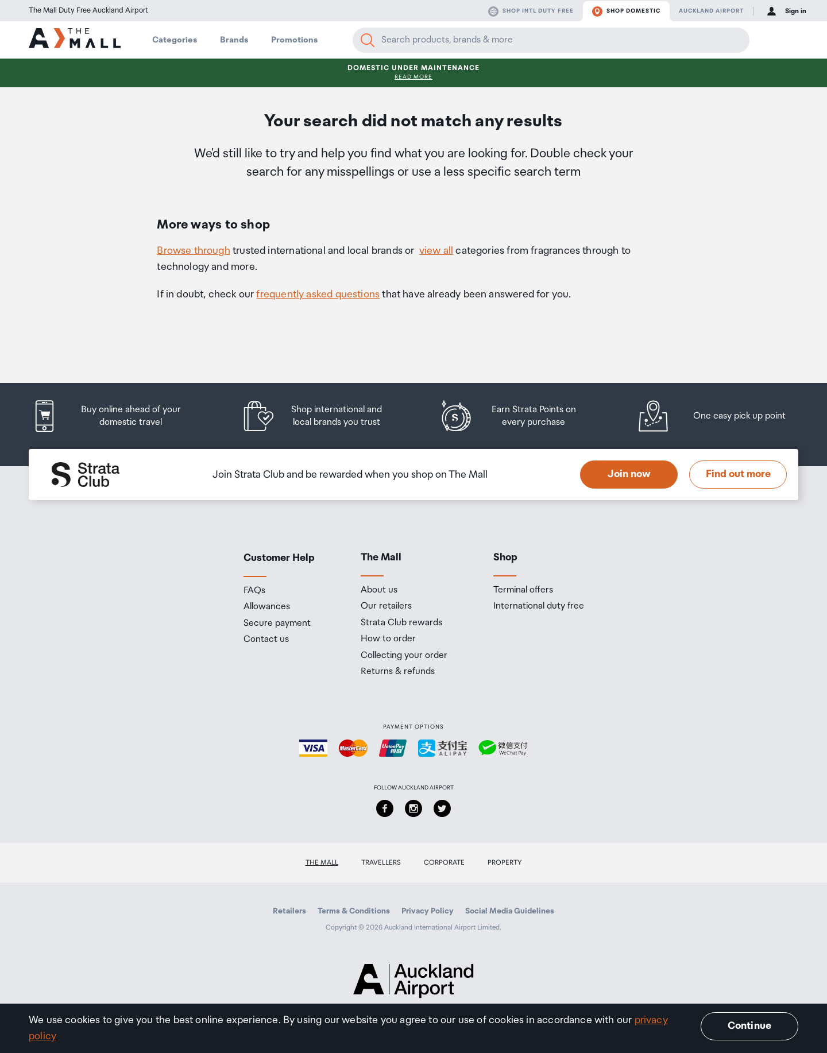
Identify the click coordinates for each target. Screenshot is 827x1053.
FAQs (254, 591)
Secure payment (277, 623)
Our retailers (386, 606)
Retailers (289, 911)
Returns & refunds (398, 672)
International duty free (538, 606)
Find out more (738, 474)
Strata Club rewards (401, 623)
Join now (629, 474)
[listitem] (118, 416)
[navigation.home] (75, 39)
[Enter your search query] (551, 40)
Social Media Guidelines (509, 911)
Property (505, 862)
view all (436, 251)
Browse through (193, 251)
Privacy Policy (427, 911)
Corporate (444, 862)
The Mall (322, 862)
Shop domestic (626, 11)
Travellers (381, 862)
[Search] (367, 40)
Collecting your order (404, 656)
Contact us (266, 639)
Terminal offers (523, 590)
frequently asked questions (318, 294)
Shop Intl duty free (531, 11)
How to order (388, 639)
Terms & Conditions (354, 911)
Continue (749, 1026)
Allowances (267, 607)
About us (379, 590)
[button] (770, 40)
